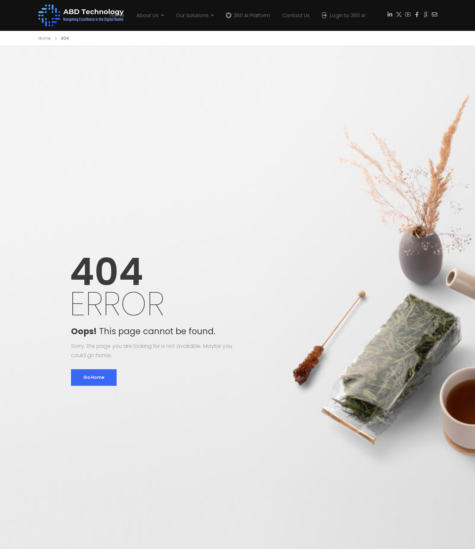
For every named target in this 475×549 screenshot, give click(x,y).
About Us (147, 15)
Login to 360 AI (347, 15)
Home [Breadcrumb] (44, 38)
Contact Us (296, 15)
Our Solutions (192, 15)
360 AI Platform (252, 15)
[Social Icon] (390, 15)
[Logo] (69, 15)
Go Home (93, 377)
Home (117, 15)
